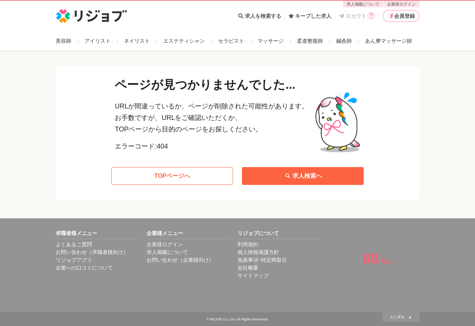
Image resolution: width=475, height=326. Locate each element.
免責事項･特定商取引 (262, 260)
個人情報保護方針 (258, 252)
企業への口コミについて (84, 268)
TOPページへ (172, 176)
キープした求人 (310, 16)
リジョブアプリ (74, 260)
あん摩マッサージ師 (388, 41)
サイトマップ (253, 275)
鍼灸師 (344, 41)
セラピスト (231, 41)
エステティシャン (184, 41)
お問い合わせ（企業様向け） (180, 260)
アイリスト (98, 41)
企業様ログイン (401, 4)
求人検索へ (303, 176)
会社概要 (248, 268)
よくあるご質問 (74, 244)
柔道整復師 (310, 41)
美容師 (63, 41)
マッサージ (271, 41)
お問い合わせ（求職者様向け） (92, 252)
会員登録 (401, 16)
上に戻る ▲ (401, 317)
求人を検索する (259, 16)
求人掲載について (363, 4)
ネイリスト (137, 41)
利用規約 (248, 244)
